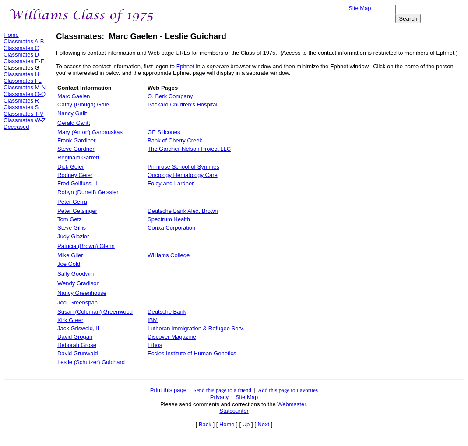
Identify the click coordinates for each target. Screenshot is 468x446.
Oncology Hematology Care (183, 175)
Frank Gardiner (76, 140)
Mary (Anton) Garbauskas (90, 132)
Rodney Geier (74, 175)
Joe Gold (68, 264)
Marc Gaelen (73, 96)
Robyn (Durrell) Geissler (87, 192)
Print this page (168, 390)
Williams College (169, 255)
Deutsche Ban (183, 211)
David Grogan (74, 336)
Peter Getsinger (77, 211)
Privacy (219, 397)
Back (205, 424)
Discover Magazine (172, 336)
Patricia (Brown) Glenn (86, 246)
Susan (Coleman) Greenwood (95, 311)
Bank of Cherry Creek (175, 140)
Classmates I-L (23, 81)
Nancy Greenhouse (81, 293)
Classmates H (21, 74)
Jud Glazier (73, 236)
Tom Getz (69, 219)
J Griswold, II (78, 328)
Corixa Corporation (171, 227)
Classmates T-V (24, 113)
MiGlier (70, 255)
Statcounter (234, 410)
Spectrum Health (169, 219)
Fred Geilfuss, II (77, 183)
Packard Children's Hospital (182, 104)
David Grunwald (77, 353)
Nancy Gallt (72, 113)
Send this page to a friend (223, 390)
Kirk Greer (70, 320)
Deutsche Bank (167, 311)
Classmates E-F (24, 61)
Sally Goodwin (75, 273)
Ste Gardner (76, 148)
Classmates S (21, 107)
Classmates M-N (25, 87)
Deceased (16, 127)
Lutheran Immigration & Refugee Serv (196, 328)
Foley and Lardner (171, 183)
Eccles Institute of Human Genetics (192, 353)
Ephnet (185, 66)
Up (246, 424)
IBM (153, 320)
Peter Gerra (72, 201)
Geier (70, 166)
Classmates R (21, 100)
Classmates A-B (24, 41)
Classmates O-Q (25, 94)
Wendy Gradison (78, 283)
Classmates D (21, 54)
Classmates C (21, 48)
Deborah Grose (76, 345)
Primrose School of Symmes (183, 166)
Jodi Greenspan (77, 302)
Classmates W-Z (25, 120)
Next (263, 424)
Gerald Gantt (73, 123)
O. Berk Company (170, 96)
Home (11, 35)
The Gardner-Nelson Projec (189, 148)
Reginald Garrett (78, 157)
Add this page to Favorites (288, 390)
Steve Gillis (71, 227)
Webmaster (291, 404)
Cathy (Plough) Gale (83, 104)
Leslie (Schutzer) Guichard (91, 362)
